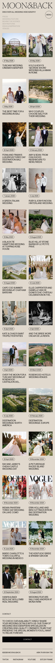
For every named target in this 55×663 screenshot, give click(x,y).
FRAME (50, 659)
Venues (5, 28)
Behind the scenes (11, 21)
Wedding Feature (10, 19)
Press (5, 17)
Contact (27, 639)
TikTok (5, 659)
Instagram (18, 659)
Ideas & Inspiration (11, 26)
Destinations (8, 24)
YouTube (32, 659)
